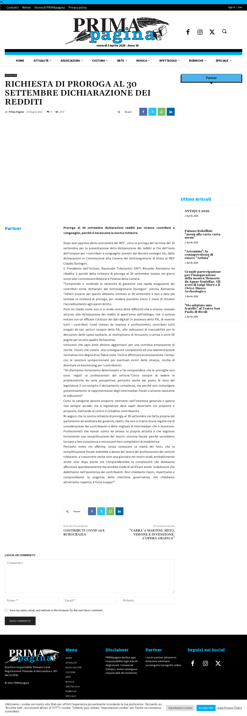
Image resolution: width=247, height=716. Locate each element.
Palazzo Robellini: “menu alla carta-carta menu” (202, 234)
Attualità (11, 75)
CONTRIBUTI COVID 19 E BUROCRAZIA (84, 532)
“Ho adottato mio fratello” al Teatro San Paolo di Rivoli (202, 309)
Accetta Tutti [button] (206, 707)
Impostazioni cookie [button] (180, 707)
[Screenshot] (211, 133)
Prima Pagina (16, 112)
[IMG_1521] (211, 396)
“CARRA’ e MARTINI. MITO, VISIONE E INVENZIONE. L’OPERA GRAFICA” (152, 534)
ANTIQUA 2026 (197, 211)
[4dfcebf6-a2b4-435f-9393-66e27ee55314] (31, 379)
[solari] (31, 270)
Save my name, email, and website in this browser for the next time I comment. (56, 610)
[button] (224, 31)
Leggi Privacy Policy (229, 708)
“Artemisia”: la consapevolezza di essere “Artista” (199, 255)
